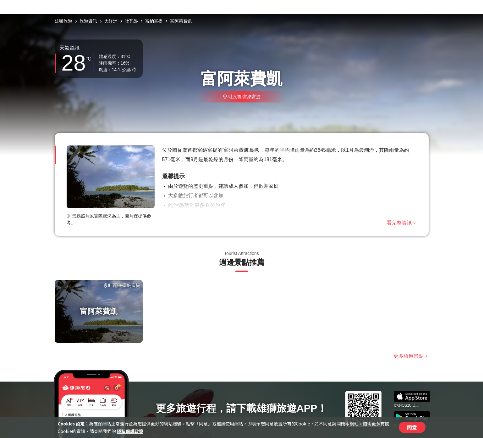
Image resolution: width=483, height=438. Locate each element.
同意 (412, 427)
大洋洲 (111, 21)
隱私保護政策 (130, 431)
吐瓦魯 (131, 21)
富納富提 (154, 21)
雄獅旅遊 (63, 21)
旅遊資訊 (88, 21)
